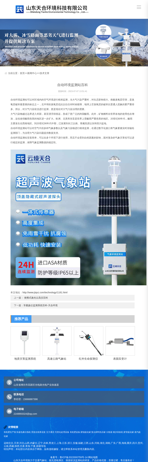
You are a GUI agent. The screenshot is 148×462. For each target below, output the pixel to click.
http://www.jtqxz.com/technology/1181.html (44, 292)
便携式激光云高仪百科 (36, 297)
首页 (22, 73)
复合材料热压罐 (98, 432)
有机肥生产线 (10, 432)
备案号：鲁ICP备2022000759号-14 (69, 457)
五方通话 (50, 432)
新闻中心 (32, 73)
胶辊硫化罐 (86, 432)
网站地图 (93, 457)
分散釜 (109, 432)
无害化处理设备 (62, 432)
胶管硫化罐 (129, 432)
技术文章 (44, 73)
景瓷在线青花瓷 (38, 432)
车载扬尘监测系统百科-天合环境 (40, 305)
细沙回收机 (118, 432)
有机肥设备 (75, 432)
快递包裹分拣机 (23, 432)
